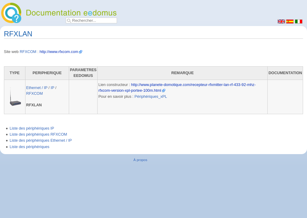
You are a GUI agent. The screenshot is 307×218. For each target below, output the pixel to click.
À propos (140, 160)
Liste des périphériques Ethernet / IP (41, 140)
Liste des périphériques (29, 147)
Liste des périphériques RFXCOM (38, 134)
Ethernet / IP (36, 88)
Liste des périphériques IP (32, 128)
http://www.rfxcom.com (58, 52)
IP (52, 88)
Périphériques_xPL (151, 96)
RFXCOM (28, 52)
